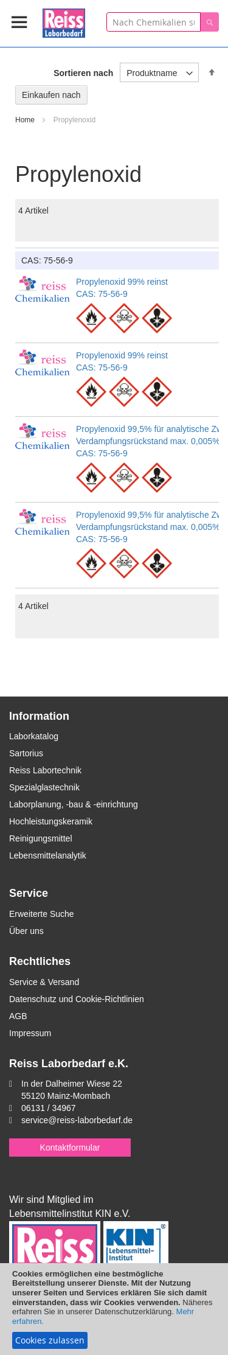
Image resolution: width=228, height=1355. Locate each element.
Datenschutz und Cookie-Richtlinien (76, 999)
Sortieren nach (83, 73)
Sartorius (26, 753)
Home (25, 120)
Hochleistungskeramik (50, 821)
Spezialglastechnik (44, 787)
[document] (114, 1309)
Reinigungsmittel (40, 838)
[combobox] (153, 22)
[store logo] (64, 21)
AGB (18, 1016)
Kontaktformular (70, 1147)
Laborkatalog (33, 736)
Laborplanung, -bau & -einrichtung (73, 804)
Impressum (30, 1033)
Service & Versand (44, 982)
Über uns (26, 931)
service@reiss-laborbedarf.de (77, 1120)
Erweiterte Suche (41, 914)
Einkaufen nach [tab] (51, 95)
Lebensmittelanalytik (47, 855)
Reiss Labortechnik (45, 770)
